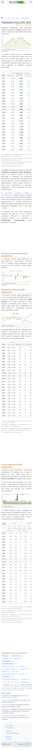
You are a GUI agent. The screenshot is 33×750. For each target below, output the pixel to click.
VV (13, 18)
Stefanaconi (7, 658)
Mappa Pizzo (7, 709)
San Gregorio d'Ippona (10, 669)
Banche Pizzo (7, 700)
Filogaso (18, 658)
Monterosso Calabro (10, 666)
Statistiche (24, 18)
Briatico (23, 666)
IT (5, 18)
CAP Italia (8, 731)
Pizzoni (16, 682)
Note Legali (9, 725)
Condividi (28, 25)
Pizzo (17, 18)
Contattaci (9, 739)
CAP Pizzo (6, 705)
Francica (6, 682)
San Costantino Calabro (11, 679)
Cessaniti (25, 679)
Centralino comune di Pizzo (11, 715)
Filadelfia (6, 671)
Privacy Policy (9, 728)
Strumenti (8, 736)
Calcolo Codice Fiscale (12, 733)
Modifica (19, 25)
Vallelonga (26, 682)
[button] (30, 2)
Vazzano (23, 674)
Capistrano (25, 669)
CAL (9, 18)
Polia (15, 671)
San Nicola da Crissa (10, 674)
